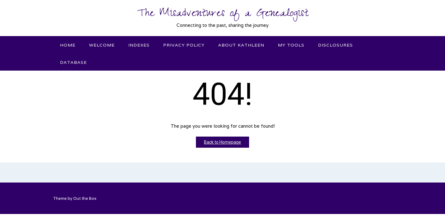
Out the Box (84, 198)
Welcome (102, 45)
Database (73, 62)
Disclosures (335, 45)
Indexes (139, 45)
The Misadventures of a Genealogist (222, 14)
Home (67, 45)
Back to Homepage (222, 142)
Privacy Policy (184, 45)
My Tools (291, 45)
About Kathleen (241, 45)
